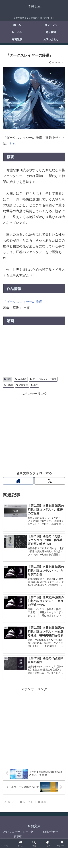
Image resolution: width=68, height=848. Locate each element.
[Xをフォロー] (49, 480)
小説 (34, 385)
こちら (11, 144)
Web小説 (21, 379)
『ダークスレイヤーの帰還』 (24, 302)
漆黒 (7, 379)
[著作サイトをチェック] (18, 480)
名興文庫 (22, 385)
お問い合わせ (50, 831)
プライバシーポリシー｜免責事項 (18, 834)
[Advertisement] (34, 431)
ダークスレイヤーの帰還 (43, 379)
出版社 (8, 385)
